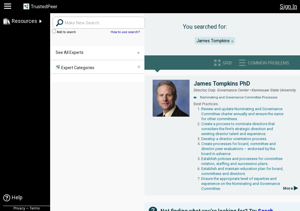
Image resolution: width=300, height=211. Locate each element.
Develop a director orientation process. (234, 139)
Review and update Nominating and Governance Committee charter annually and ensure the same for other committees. (242, 114)
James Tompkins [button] (213, 40)
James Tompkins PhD (222, 83)
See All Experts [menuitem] (69, 52)
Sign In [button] (288, 6)
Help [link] (17, 197)
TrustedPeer (46, 6)
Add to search (64, 32)
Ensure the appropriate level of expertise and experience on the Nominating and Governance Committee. (240, 183)
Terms (35, 208)
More (290, 188)
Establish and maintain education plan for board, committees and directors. (242, 171)
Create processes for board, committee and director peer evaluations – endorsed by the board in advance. (238, 149)
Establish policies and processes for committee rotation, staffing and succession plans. (241, 161)
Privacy (19, 208)
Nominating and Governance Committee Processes (238, 97)
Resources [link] (24, 21)
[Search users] (99, 23)
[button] (8, 7)
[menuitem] (97, 67)
